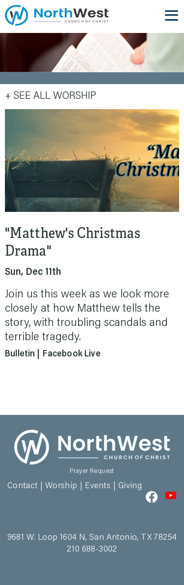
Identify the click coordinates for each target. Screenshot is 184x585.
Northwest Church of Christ (56, 15)
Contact (22, 486)
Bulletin (20, 354)
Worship (61, 486)
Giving (130, 486)
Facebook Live (71, 354)
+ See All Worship (50, 96)
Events (97, 486)
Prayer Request (92, 471)
